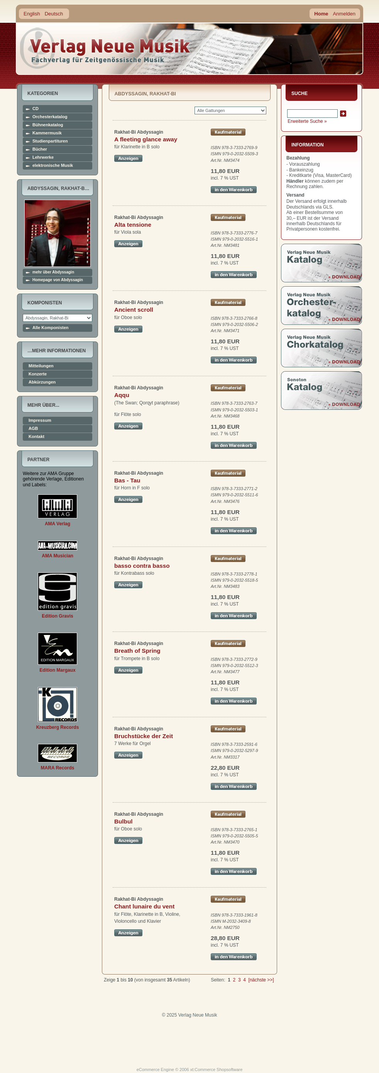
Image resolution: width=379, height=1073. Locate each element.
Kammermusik (47, 133)
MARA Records (57, 768)
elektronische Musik (52, 165)
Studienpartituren (50, 141)
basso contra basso (142, 565)
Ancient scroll (133, 309)
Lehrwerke (43, 157)
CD (35, 109)
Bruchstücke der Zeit (143, 736)
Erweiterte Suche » (307, 121)
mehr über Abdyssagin (53, 272)
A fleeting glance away (145, 139)
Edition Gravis (57, 616)
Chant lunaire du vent (144, 906)
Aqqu (121, 395)
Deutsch (54, 14)
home (105, 48)
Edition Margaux (57, 670)
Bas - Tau (127, 480)
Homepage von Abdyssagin (57, 280)
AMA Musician (57, 556)
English (32, 14)
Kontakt (36, 437)
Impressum (40, 420)
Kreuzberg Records (57, 727)
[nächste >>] (261, 980)
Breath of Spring (137, 650)
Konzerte (38, 374)
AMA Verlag (57, 523)
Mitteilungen (41, 366)
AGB (33, 428)
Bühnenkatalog (47, 125)
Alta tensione (132, 224)
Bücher (39, 149)
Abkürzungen (42, 382)
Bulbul (123, 821)
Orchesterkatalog (49, 117)
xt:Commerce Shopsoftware (216, 1069)
